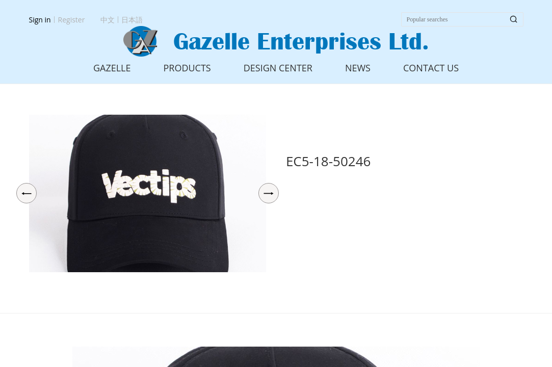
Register (71, 19)
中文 (107, 19)
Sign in (40, 19)
